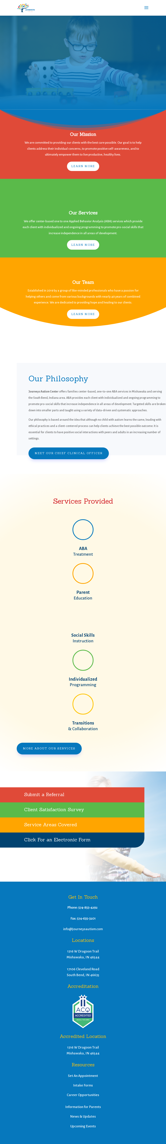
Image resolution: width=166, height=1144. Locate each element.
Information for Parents (83, 1107)
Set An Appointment (83, 1076)
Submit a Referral (44, 794)
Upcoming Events (83, 1126)
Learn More (83, 166)
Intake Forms (83, 1085)
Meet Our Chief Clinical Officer (69, 453)
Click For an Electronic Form (57, 840)
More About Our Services (49, 748)
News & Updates (83, 1116)
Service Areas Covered (50, 825)
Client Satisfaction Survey (54, 809)
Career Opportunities (83, 1095)
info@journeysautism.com (83, 929)
